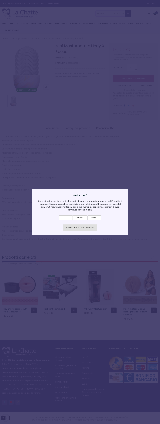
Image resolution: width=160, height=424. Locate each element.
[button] (66, 217)
